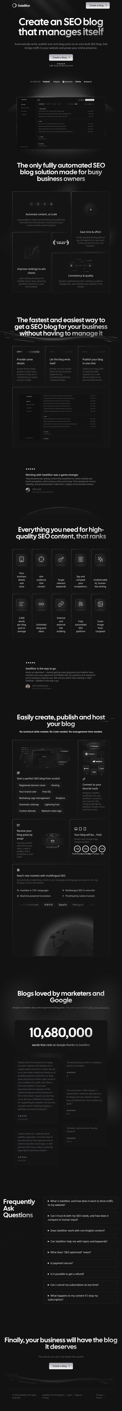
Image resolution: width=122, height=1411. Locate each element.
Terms (99, 1397)
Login (69, 1395)
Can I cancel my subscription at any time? (74, 1284)
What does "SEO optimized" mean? (70, 1252)
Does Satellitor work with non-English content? (77, 1230)
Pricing (45, 1397)
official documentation (98, 1007)
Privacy (99, 1395)
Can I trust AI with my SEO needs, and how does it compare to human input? (78, 1217)
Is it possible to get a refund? (67, 1274)
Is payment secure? (61, 1263)
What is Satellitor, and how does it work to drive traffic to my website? (80, 1203)
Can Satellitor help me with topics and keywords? (78, 1241)
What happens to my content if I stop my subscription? (73, 1297)
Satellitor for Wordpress (53, 1395)
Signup (78, 1395)
